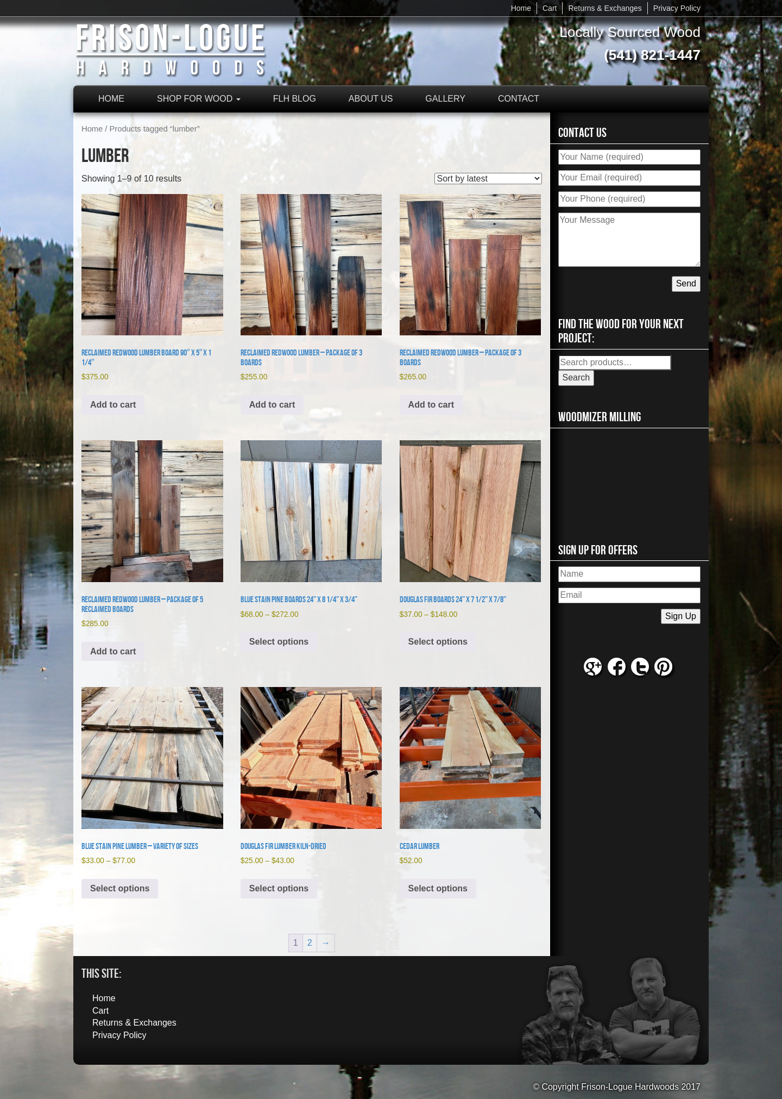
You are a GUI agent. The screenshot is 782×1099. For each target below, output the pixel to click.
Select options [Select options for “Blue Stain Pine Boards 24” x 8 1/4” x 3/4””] (278, 641)
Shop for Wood (199, 98)
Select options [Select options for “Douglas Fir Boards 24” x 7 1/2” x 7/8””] (438, 641)
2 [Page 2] (309, 942)
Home (521, 8)
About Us (371, 98)
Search (576, 377)
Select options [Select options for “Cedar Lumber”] (438, 888)
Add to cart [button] (113, 404)
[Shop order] (488, 178)
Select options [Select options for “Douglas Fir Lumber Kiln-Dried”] (278, 888)
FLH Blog (294, 98)
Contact (518, 98)
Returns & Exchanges (604, 8)
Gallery (445, 98)
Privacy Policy (677, 8)
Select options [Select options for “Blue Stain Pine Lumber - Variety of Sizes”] (119, 888)
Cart (550, 8)
